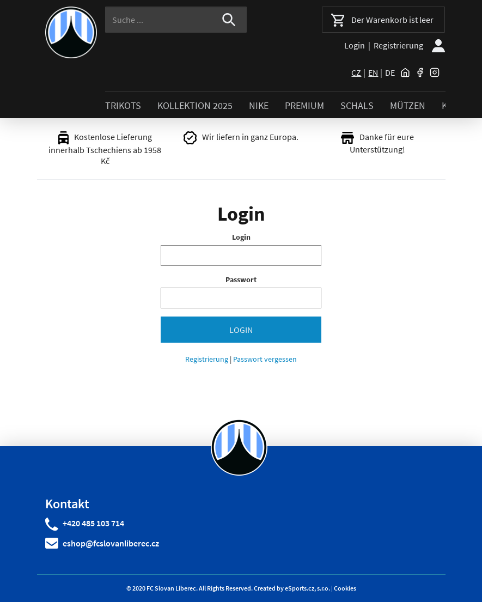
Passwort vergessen (265, 359)
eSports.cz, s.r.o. (307, 588)
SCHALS (357, 105)
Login (354, 45)
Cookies (345, 588)
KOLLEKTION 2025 (195, 105)
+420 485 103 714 (93, 523)
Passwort (241, 279)
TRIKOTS (123, 105)
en (373, 72)
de (390, 72)
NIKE (259, 105)
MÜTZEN (407, 105)
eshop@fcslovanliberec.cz (111, 543)
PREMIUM (304, 105)
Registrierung (398, 45)
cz (356, 72)
